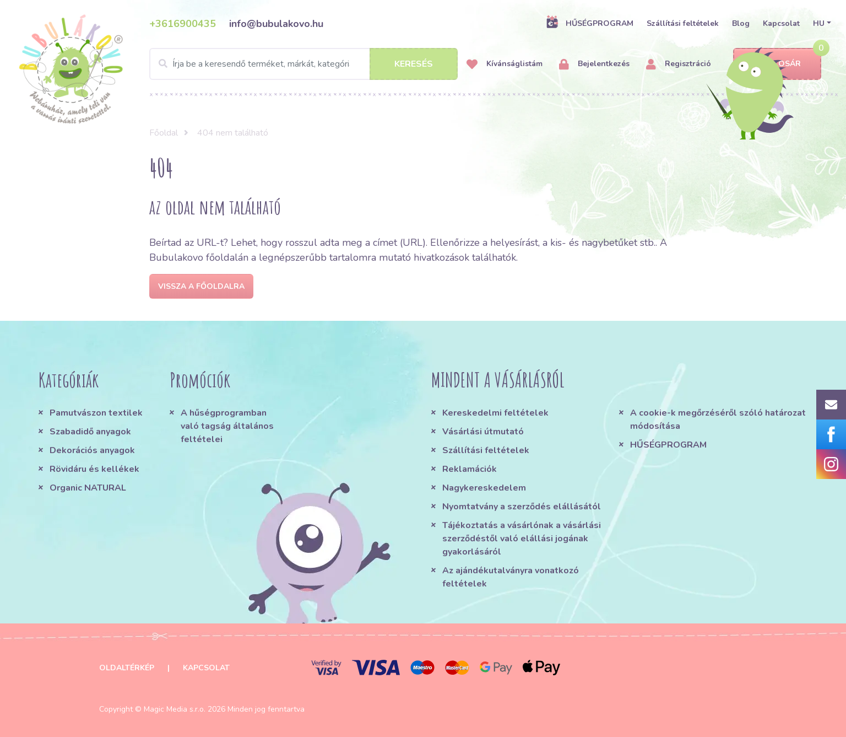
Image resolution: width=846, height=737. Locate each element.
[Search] (303, 64)
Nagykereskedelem (484, 488)
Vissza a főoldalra (201, 286)
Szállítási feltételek (683, 23)
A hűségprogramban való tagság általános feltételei (227, 426)
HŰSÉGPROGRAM (589, 23)
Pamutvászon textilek (96, 413)
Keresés (413, 64)
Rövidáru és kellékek (94, 469)
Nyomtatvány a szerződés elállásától (521, 507)
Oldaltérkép (126, 668)
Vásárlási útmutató (483, 432)
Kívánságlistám (505, 64)
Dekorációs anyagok (92, 450)
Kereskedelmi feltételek (495, 413)
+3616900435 (182, 23)
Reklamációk (469, 469)
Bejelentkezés (594, 64)
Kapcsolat (781, 23)
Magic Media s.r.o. (174, 709)
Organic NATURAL (88, 488)
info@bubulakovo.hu (276, 23)
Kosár (777, 64)
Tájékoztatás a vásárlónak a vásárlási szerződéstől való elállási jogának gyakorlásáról (521, 538)
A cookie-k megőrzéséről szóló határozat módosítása (718, 419)
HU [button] (819, 23)
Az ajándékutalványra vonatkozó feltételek (510, 577)
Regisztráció (678, 64)
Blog (741, 23)
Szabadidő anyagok (90, 432)
